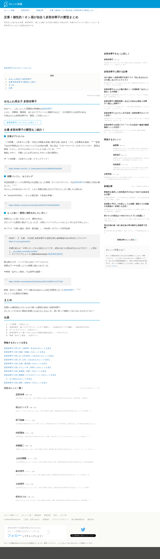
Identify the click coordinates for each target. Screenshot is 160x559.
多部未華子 (47, 109)
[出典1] (93, 141)
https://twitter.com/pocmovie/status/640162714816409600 (34, 205)
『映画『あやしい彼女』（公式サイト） (23, 335)
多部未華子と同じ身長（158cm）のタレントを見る (25, 383)
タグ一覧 (63, 515)
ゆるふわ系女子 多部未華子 (20, 79)
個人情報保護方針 (77, 519)
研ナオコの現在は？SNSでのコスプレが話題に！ (124, 216)
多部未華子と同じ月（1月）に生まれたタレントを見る (27, 360)
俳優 (31, 407)
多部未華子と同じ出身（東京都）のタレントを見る (25, 363)
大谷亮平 (20, 484)
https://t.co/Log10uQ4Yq (19, 241)
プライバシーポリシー (60, 519)
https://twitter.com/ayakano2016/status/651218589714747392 (36, 281)
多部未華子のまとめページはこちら (18, 68)
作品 (55, 515)
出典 (10, 88)
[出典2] (58, 148)
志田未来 (20, 394)
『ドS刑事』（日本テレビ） (19, 324)
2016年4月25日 (55, 254)
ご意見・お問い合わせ (31, 519)
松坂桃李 (117, 164)
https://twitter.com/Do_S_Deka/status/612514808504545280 (35, 169)
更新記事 (47, 515)
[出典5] (78, 289)
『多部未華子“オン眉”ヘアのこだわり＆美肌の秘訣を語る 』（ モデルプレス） (38, 333)
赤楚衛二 (20, 445)
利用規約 (46, 519)
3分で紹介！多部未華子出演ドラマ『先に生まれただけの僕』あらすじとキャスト (126, 78)
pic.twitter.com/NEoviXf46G (25, 251)
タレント (28, 420)
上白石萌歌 (21, 458)
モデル (27, 433)
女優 (26, 394)
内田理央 (20, 433)
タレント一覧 (26, 515)
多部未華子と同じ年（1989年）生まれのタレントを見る (27, 348)
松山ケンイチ (22, 407)
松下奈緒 (20, 420)
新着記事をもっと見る (126, 240)
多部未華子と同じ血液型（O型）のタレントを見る (25, 371)
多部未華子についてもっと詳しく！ (23, 122)
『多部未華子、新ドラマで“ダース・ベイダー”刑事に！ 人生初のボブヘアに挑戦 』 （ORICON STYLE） (49, 327)
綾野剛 (116, 145)
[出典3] (14, 185)
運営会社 (90, 519)
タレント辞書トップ (11, 515)
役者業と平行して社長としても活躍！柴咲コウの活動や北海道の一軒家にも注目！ (126, 205)
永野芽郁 (107, 174)
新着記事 (37, 515)
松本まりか (21, 497)
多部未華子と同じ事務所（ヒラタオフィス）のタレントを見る (30, 375)
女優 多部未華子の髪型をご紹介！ (23, 82)
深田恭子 (117, 155)
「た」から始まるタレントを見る (18, 379)
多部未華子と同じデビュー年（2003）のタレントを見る (27, 367)
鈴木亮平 (20, 471)
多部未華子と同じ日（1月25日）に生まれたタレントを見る (29, 356)
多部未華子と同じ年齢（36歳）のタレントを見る (24, 352)
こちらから (113, 266)
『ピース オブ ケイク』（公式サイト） (23, 330)
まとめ (11, 85)
